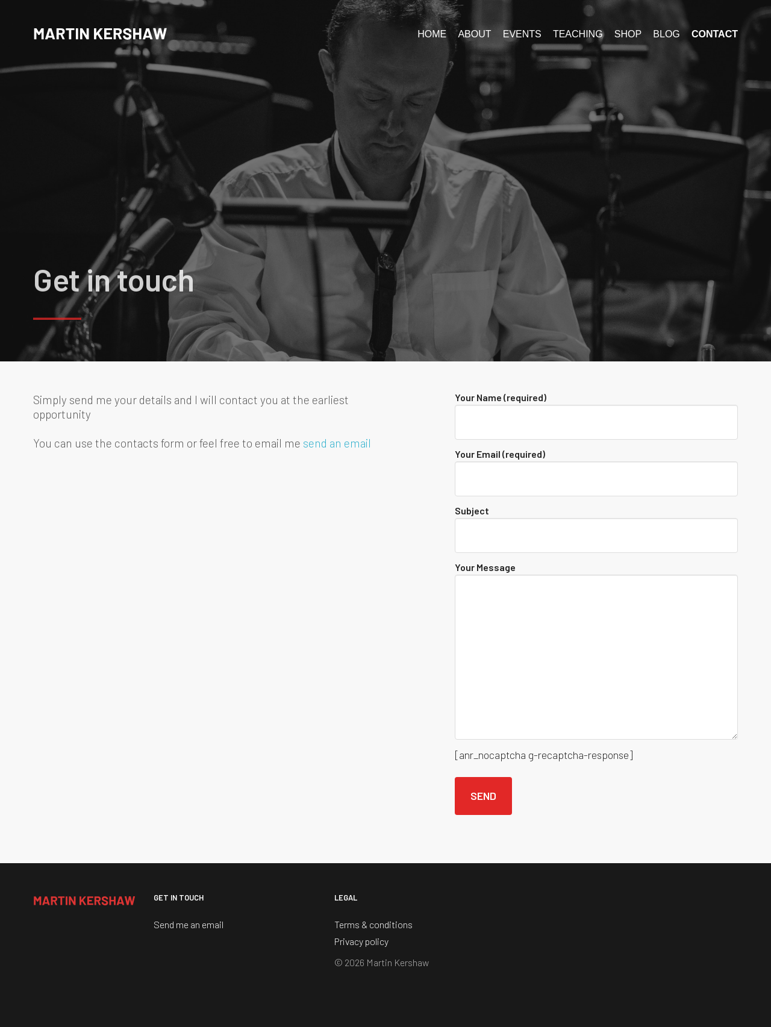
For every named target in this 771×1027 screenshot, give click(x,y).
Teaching (578, 34)
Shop (627, 34)
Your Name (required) (596, 416)
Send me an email (188, 924)
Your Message (596, 650)
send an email (337, 445)
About (474, 34)
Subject (596, 529)
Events (522, 34)
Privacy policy (361, 941)
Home (431, 34)
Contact (714, 34)
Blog (666, 34)
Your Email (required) (596, 472)
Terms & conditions (373, 924)
